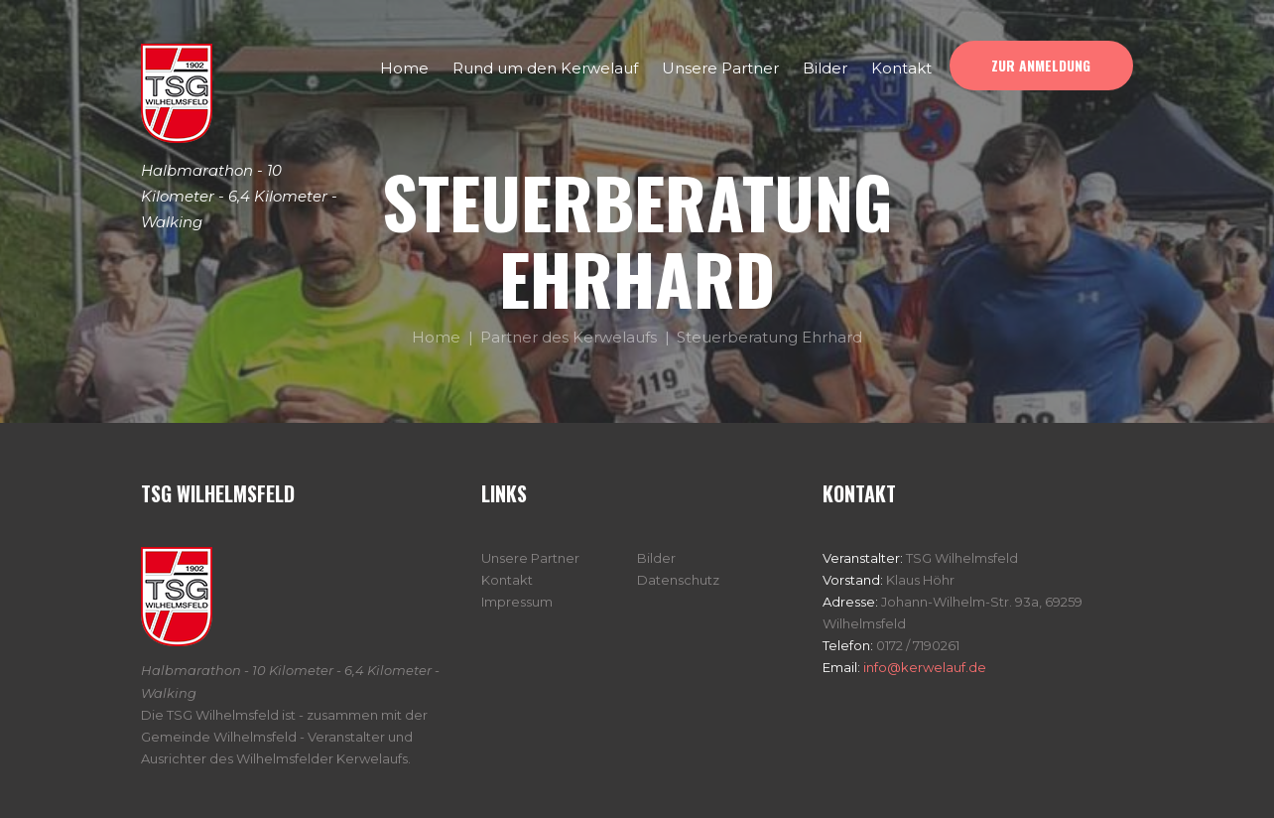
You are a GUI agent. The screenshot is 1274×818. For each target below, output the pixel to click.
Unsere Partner (530, 558)
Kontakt (507, 580)
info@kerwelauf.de (923, 667)
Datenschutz (678, 580)
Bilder (656, 558)
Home (436, 337)
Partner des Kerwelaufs (568, 337)
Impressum (517, 602)
